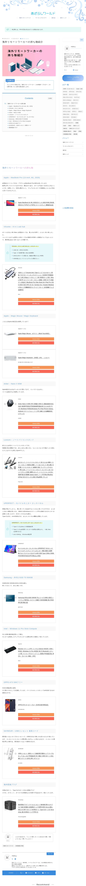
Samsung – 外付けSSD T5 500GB (21, 119)
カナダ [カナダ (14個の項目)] (65, 94)
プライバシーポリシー (23, 874)
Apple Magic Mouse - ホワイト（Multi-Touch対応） (34, 327)
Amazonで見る (25, 211)
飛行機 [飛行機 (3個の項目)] (75, 134)
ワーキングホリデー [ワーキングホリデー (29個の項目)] (68, 122)
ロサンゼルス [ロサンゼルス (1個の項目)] (77, 120)
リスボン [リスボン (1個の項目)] (74, 117)
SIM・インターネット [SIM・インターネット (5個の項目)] (69, 88)
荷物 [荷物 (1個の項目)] (80, 131)
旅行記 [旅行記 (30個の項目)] (65, 128)
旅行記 (53, 20)
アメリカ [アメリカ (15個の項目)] (79, 91)
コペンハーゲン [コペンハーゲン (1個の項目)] (73, 94)
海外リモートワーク (25, 20)
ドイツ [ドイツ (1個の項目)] (65, 105)
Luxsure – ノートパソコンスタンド (21, 114)
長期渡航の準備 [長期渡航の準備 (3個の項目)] (67, 134)
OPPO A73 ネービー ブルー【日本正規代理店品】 (33, 670)
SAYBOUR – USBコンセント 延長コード (23, 125)
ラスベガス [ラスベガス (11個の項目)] (66, 117)
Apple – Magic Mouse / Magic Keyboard (23, 110)
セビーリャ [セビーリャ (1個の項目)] (74, 103)
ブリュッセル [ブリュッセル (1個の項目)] (67, 111)
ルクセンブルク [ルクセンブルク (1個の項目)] (67, 120)
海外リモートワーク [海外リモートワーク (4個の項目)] (74, 128)
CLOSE (50, 98)
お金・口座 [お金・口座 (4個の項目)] (79, 88)
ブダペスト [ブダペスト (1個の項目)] (75, 108)
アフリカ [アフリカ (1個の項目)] (72, 91)
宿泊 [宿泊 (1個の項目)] (70, 125)
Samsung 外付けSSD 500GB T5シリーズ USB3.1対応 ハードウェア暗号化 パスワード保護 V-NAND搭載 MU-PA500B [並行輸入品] (36, 574)
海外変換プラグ (16, 127)
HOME (4, 869)
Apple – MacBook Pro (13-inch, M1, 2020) (24, 106)
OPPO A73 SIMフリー (18, 123)
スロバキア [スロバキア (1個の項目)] (66, 103)
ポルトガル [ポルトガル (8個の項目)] (66, 114)
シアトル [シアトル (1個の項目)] (77, 97)
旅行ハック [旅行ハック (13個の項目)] (76, 125)
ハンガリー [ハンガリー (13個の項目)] (72, 105)
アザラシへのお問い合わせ (8, 874)
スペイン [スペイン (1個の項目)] (76, 100)
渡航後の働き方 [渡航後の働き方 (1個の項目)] (67, 131)
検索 (82, 39)
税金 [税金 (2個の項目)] (75, 131)
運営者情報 (33, 874)
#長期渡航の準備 (19, 799)
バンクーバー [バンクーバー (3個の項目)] (67, 108)
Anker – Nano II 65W (18, 112)
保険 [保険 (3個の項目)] (77, 122)
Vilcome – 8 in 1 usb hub (19, 108)
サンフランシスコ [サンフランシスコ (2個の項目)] (68, 97)
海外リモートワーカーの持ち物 (20, 103)
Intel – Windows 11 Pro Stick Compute (23, 121)
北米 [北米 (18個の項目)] (65, 125)
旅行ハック (63, 20)
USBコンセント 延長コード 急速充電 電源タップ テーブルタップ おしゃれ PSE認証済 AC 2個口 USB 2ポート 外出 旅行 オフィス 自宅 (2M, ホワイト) (36, 718)
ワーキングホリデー (41, 20)
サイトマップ (27, 875)
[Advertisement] (29, 150)
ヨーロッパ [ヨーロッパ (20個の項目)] (74, 114)
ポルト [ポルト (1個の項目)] (80, 111)
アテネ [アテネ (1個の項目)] (65, 91)
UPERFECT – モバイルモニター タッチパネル (24, 116)
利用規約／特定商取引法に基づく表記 (12, 875)
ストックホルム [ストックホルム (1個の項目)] (67, 100)
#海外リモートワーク (8, 799)
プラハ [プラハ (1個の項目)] (74, 111)
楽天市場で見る (40, 211)
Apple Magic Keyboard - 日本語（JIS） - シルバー (34, 347)
